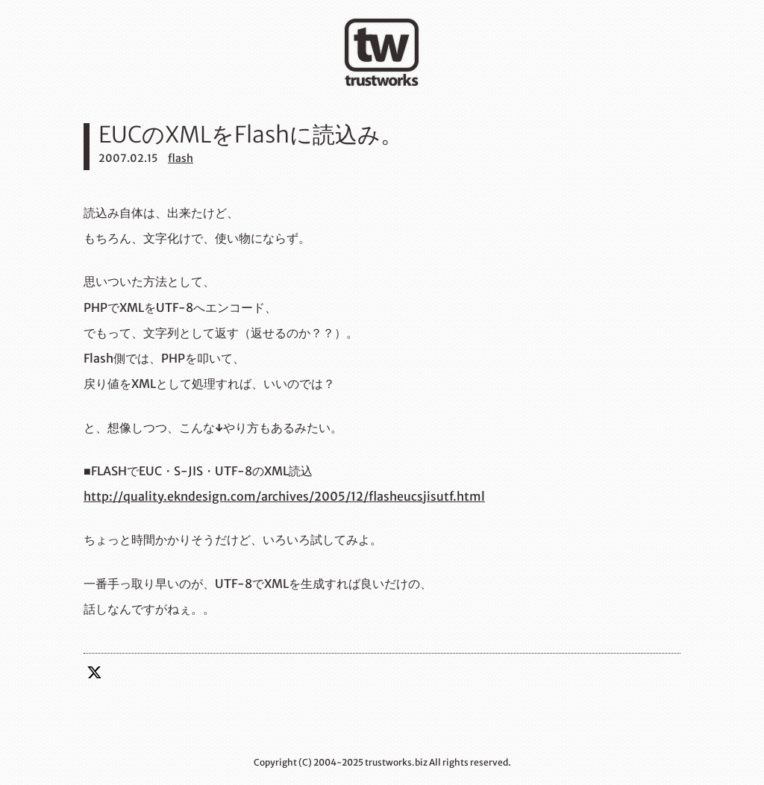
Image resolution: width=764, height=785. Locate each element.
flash (180, 158)
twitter (95, 672)
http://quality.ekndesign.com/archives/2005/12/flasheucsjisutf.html (284, 496)
